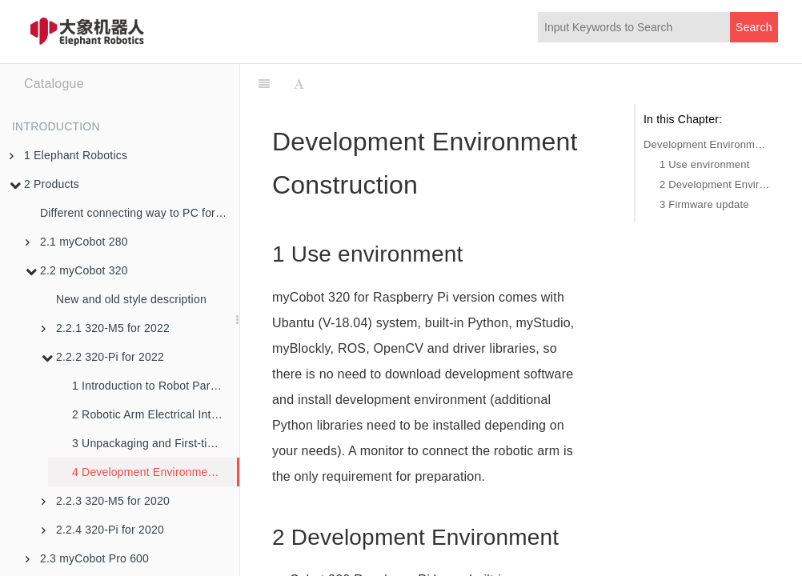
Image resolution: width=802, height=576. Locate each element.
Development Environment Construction (707, 144)
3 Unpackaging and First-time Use (155, 443)
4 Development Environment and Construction (154, 472)
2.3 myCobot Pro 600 (87, 558)
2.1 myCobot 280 (77, 241)
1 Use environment (705, 164)
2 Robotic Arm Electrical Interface (155, 414)
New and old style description (131, 299)
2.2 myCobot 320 (77, 270)
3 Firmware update (704, 204)
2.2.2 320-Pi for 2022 (103, 356)
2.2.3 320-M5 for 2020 (106, 500)
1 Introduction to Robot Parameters (155, 385)
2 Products (44, 184)
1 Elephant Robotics (68, 155)
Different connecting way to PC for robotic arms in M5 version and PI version (139, 212)
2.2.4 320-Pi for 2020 (103, 529)
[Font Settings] (299, 84)
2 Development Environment (715, 184)
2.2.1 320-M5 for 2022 (106, 328)
